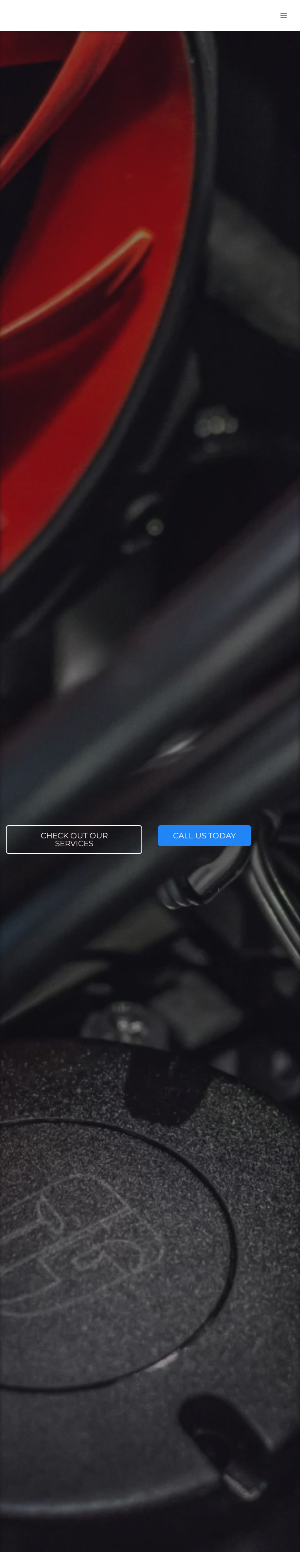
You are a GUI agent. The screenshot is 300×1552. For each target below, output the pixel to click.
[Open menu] (283, 15)
